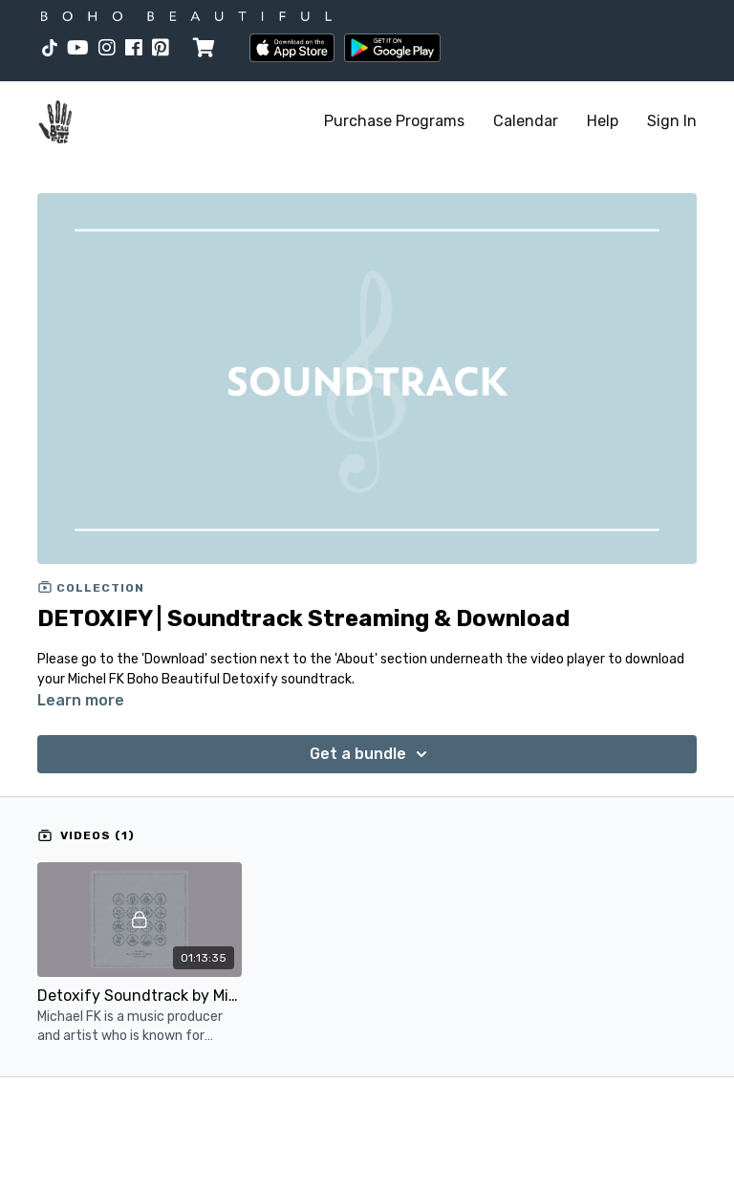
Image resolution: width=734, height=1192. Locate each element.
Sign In (672, 121)
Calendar (525, 121)
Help (602, 121)
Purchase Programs (394, 121)
